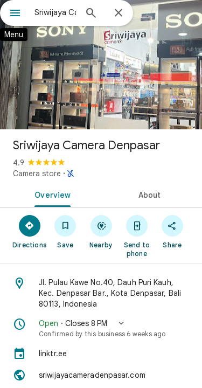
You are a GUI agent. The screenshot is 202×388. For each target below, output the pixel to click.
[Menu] (15, 14)
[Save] (65, 231)
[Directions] (29, 231)
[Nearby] (101, 231)
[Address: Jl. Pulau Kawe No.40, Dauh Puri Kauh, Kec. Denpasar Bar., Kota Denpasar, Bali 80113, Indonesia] (101, 293)
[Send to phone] (137, 235)
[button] (101, 328)
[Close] (118, 13)
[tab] (50, 194)
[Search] (91, 14)
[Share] (172, 231)
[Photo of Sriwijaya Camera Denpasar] (101, 64)
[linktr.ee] (101, 353)
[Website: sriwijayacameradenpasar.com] (101, 375)
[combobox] (55, 12)
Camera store (37, 173)
